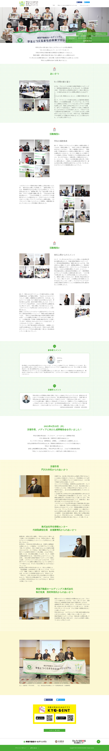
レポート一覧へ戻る (54, 730)
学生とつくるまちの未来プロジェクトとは (67, 5)
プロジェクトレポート (85, 5)
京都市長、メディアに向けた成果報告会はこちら (92, 34)
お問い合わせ (33, 748)
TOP (54, 5)
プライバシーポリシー (21, 748)
